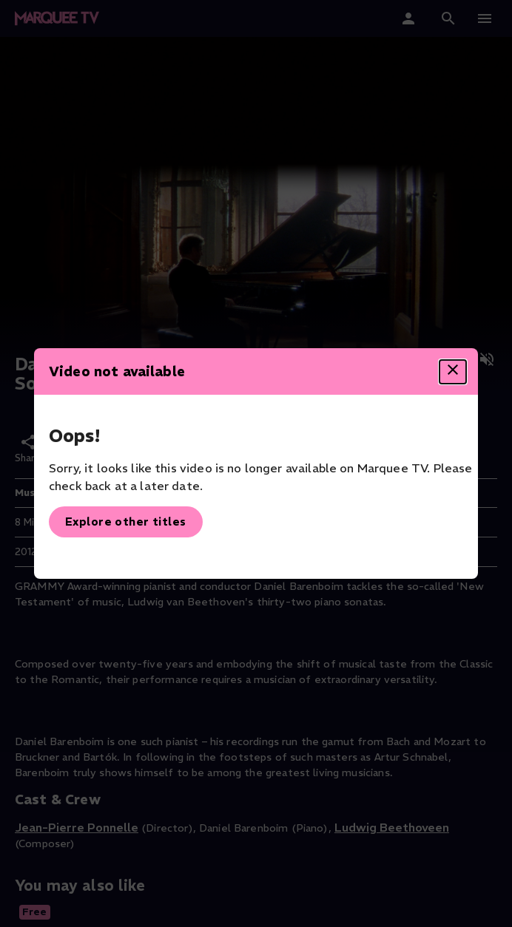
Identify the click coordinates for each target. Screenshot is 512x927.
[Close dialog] (452, 372)
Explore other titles (125, 522)
